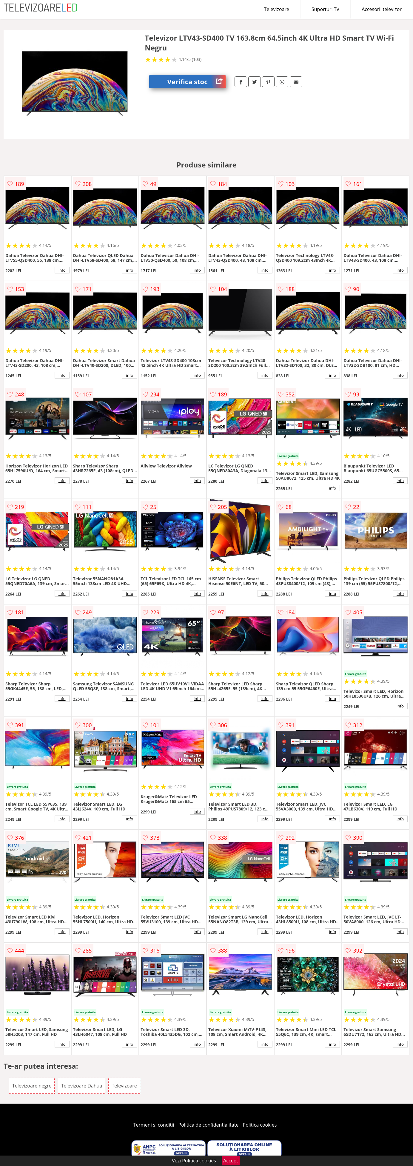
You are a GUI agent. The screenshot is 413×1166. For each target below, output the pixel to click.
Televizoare (276, 9)
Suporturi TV (325, 9)
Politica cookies (260, 1125)
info (62, 270)
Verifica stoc (196, 81)
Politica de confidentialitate (208, 1125)
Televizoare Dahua (81, 1085)
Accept (230, 1160)
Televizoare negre (32, 1085)
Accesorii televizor (382, 9)
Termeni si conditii (153, 1125)
